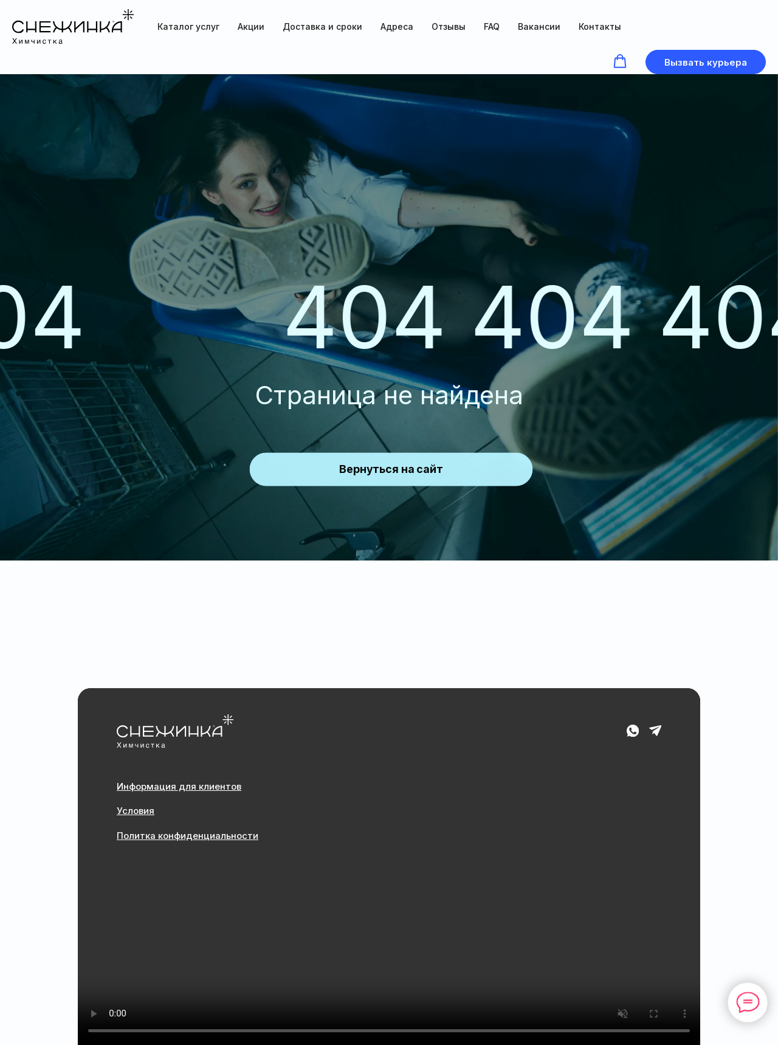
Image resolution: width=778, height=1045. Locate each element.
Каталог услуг (188, 26)
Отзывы (449, 26)
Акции (251, 26)
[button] (620, 61)
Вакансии (539, 26)
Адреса (396, 26)
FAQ (492, 26)
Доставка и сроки (322, 26)
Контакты (600, 26)
